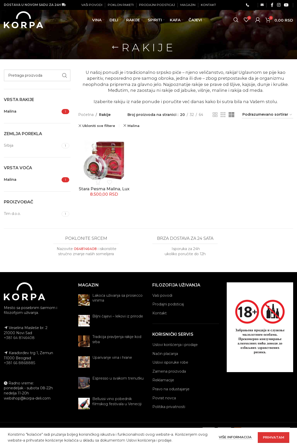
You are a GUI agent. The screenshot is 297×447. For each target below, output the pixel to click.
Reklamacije (163, 380)
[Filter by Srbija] (32, 146)
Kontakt (159, 313)
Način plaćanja (165, 353)
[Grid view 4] (231, 115)
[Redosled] (267, 114)
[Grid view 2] (215, 115)
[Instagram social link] (278, 5)
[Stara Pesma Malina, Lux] (104, 159)
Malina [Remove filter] (133, 126)
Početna (86, 114)
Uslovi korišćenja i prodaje (175, 344)
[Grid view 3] (223, 115)
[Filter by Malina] (32, 111)
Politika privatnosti (168, 406)
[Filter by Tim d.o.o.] (32, 214)
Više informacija (236, 437)
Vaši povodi (162, 295)
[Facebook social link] (272, 5)
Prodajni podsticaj (168, 304)
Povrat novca (164, 398)
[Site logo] (24, 23)
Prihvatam (273, 437)
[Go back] (115, 47)
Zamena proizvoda (169, 371)
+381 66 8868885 (19, 363)
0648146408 (85, 248)
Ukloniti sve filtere (98, 125)
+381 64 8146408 (19, 337)
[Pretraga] (236, 23)
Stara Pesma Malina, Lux (104, 188)
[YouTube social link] (286, 5)
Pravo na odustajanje (171, 389)
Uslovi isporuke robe (170, 362)
